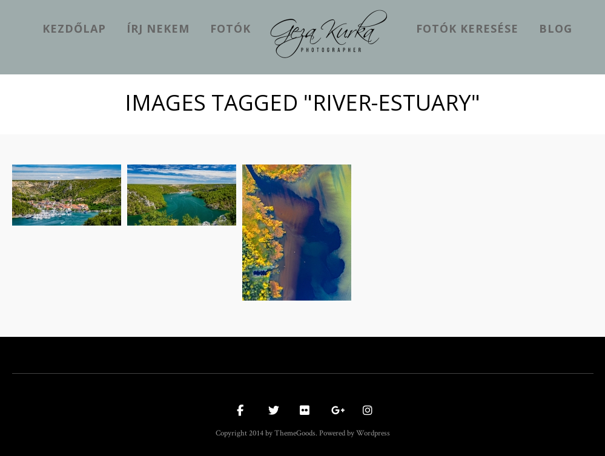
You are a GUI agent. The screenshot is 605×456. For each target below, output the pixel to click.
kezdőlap (74, 28)
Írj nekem (158, 28)
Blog (555, 28)
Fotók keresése (467, 28)
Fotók (230, 28)
